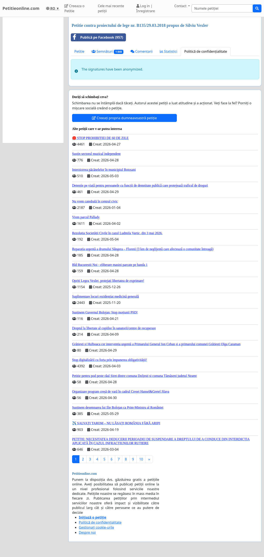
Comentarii (142, 51)
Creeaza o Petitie (74, 8)
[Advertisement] (33, 80)
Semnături (108, 51)
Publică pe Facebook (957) (97, 37)
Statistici (168, 51)
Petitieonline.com (21, 8)
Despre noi (87, 532)
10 (141, 459)
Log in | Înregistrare (145, 8)
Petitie (79, 51)
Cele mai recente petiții (111, 8)
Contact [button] (180, 6)
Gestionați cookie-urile (96, 527)
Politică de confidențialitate (205, 51)
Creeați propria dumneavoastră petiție (124, 118)
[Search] (222, 8)
